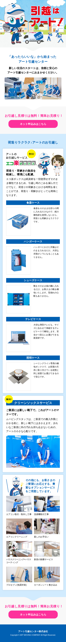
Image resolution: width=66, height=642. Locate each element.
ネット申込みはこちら (33, 123)
